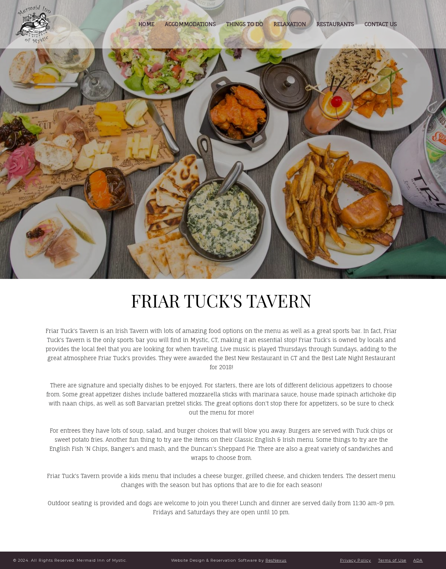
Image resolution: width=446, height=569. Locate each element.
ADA (418, 560)
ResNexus (276, 560)
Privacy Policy (355, 560)
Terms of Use (392, 560)
